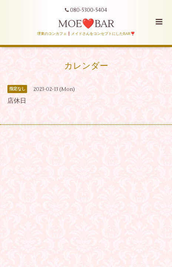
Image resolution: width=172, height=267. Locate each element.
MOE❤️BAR (86, 23)
